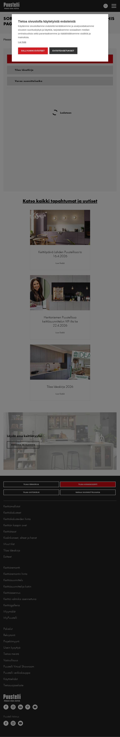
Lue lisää (22, 42)
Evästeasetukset (63, 51)
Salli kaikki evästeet (33, 51)
